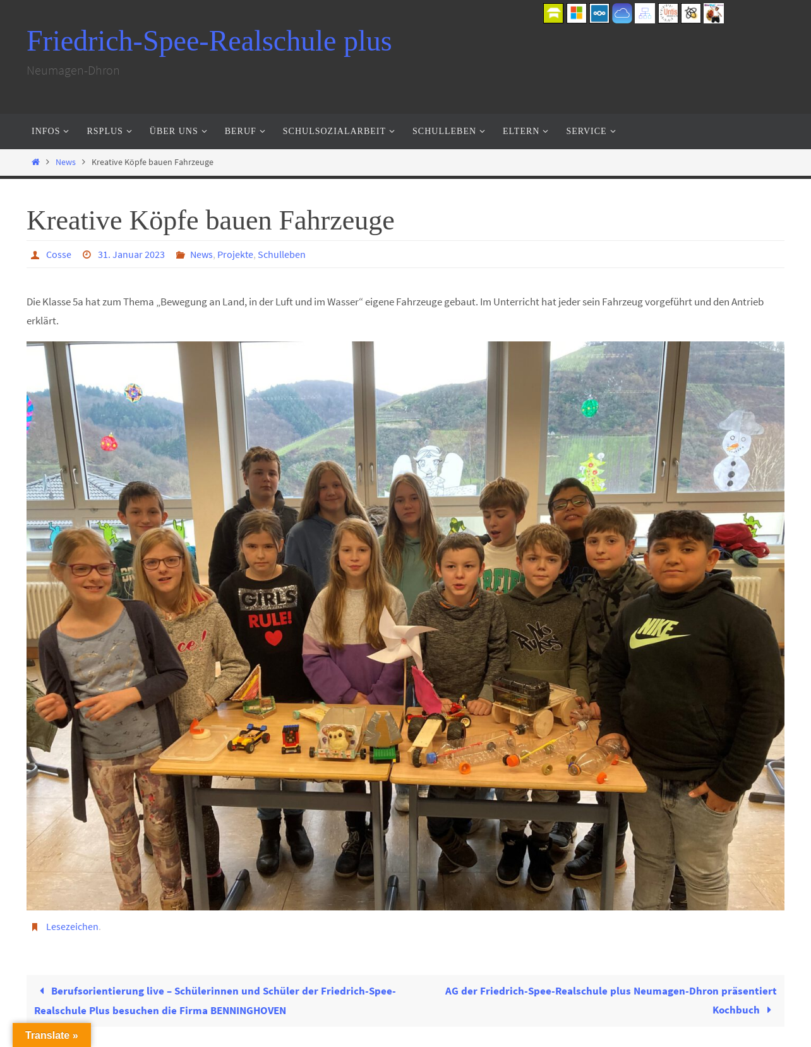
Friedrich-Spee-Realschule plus (209, 41)
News (66, 162)
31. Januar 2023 (131, 254)
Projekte (235, 254)
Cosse (58, 254)
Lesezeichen (72, 926)
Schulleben (282, 254)
